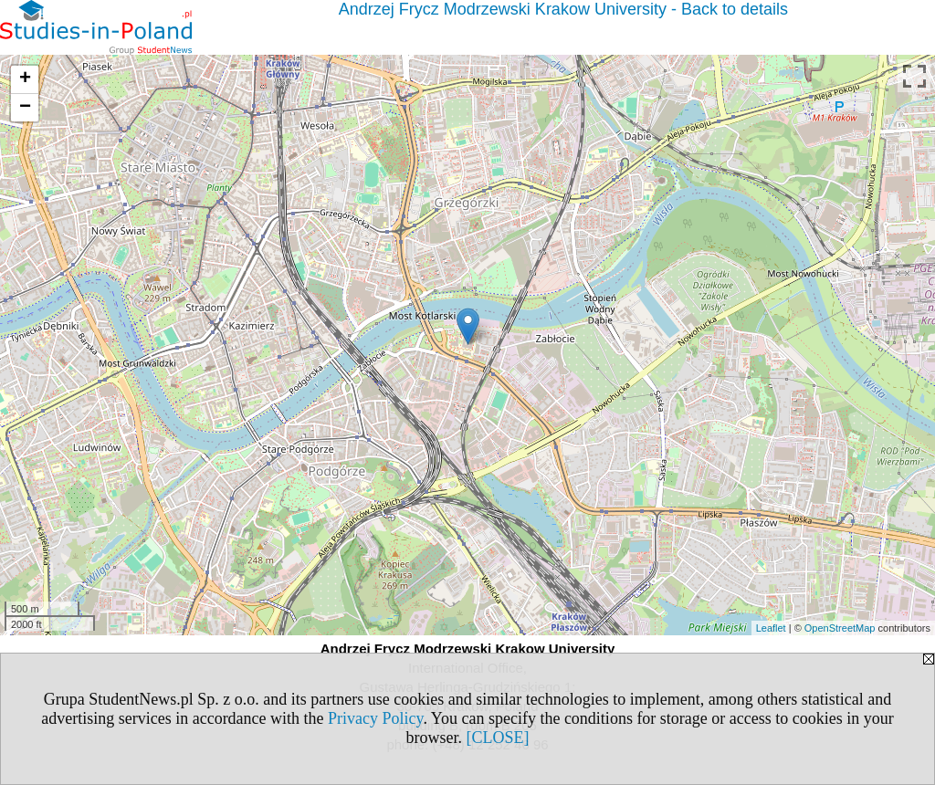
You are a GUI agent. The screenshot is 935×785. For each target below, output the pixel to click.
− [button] (25, 107)
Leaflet (771, 628)
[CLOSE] (498, 737)
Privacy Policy (375, 718)
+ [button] (25, 79)
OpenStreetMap (840, 628)
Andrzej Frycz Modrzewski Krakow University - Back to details (563, 9)
